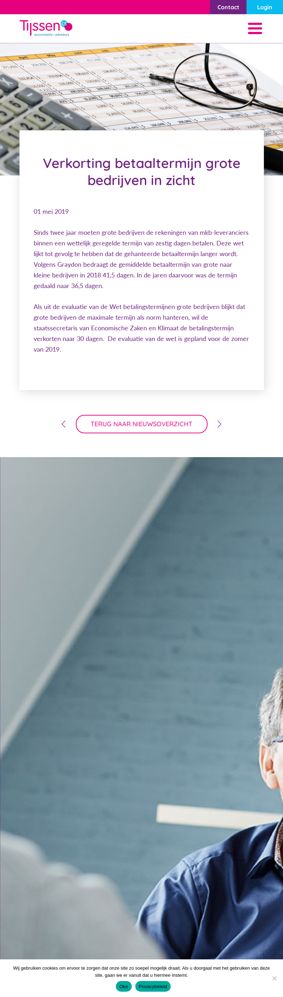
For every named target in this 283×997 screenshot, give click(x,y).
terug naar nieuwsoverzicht (141, 424)
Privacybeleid (153, 986)
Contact (228, 7)
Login (264, 7)
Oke (123, 986)
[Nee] (274, 978)
